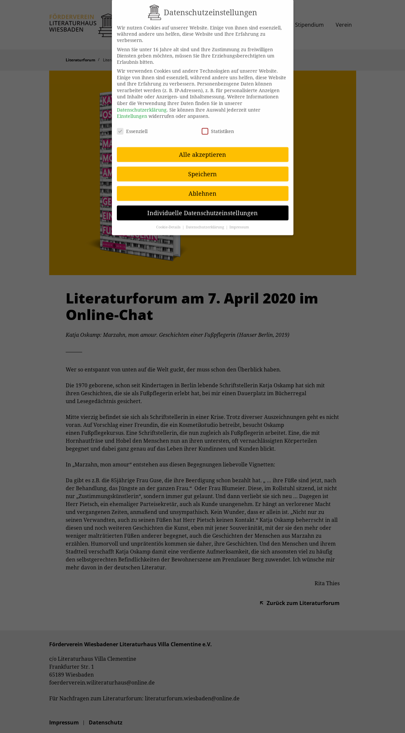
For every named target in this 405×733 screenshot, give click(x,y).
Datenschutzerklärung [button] (205, 220)
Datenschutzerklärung (142, 103)
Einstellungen (132, 110)
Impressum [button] (239, 220)
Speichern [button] (202, 167)
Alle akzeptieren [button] (202, 148)
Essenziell (132, 124)
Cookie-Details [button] (169, 220)
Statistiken (218, 124)
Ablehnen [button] (202, 187)
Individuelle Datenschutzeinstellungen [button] (202, 206)
